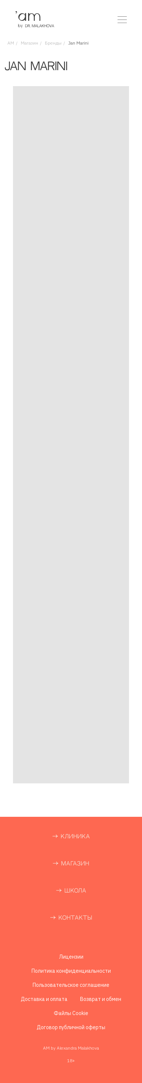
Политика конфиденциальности (71, 971)
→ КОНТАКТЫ (71, 918)
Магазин (29, 43)
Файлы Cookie (71, 1013)
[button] (122, 19)
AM (10, 43)
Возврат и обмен (100, 999)
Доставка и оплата (44, 999)
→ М (59, 864)
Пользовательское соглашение (71, 985)
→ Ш (63, 891)
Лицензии (71, 956)
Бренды (53, 43)
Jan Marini (78, 43)
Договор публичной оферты (71, 1027)
